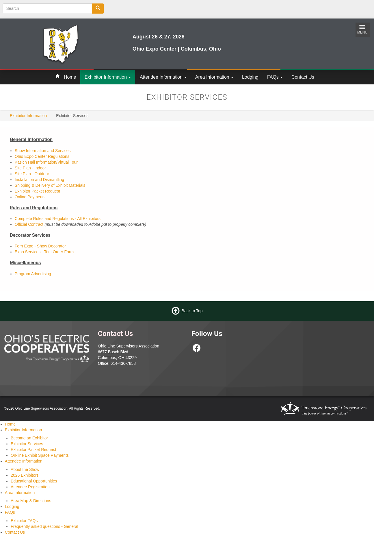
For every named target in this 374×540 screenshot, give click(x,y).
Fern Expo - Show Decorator (40, 246)
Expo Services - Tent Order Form (44, 251)
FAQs (275, 77)
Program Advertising (33, 273)
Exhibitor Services (27, 443)
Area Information (214, 77)
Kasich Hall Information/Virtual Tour (46, 162)
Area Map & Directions (31, 500)
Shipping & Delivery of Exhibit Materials (50, 185)
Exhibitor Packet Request (37, 191)
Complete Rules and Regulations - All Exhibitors (58, 218)
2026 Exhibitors (25, 475)
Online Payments (30, 197)
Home (70, 77)
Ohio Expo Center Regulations (42, 156)
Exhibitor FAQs (24, 520)
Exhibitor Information (108, 77)
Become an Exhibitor (29, 438)
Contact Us (302, 77)
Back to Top (192, 310)
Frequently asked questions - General (44, 526)
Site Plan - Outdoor (32, 173)
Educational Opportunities (34, 481)
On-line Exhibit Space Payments (40, 455)
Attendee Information (163, 77)
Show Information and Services (43, 150)
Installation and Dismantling (39, 179)
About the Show (25, 469)
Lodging (250, 77)
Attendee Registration (30, 486)
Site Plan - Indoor (30, 168)
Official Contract (29, 224)
